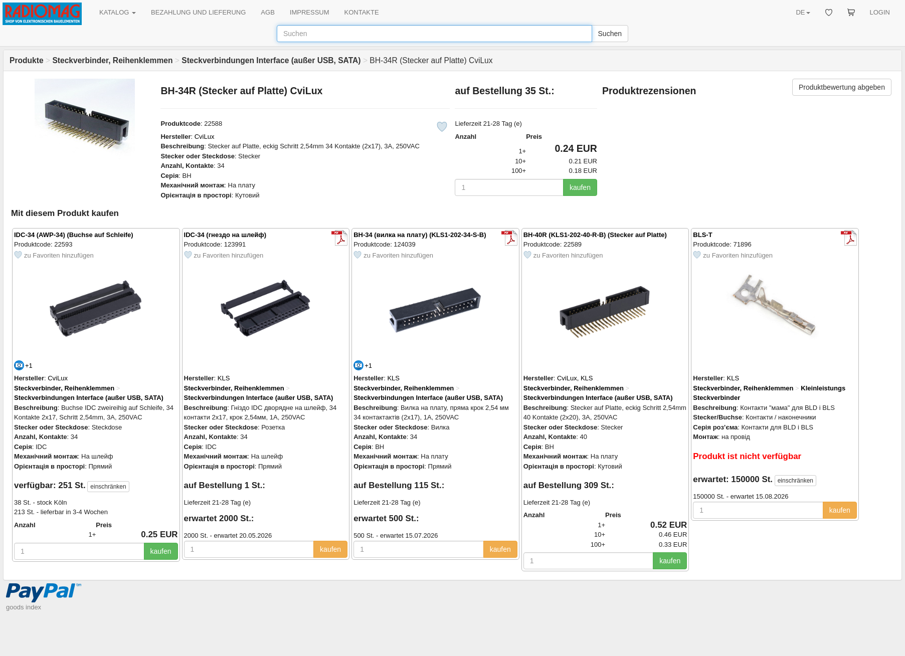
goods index (23, 607)
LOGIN (880, 12)
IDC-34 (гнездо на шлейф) (225, 235)
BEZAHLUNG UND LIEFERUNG (198, 12)
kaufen (580, 187)
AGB (267, 12)
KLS (224, 378)
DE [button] (803, 12)
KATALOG (117, 12)
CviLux (205, 136)
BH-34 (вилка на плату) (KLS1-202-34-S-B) (419, 235)
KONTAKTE (361, 12)
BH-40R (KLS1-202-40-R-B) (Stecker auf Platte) (595, 235)
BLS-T (702, 235)
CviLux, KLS (575, 378)
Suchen (610, 34)
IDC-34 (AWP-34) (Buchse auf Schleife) (73, 235)
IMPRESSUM (309, 12)
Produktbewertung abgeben (842, 87)
